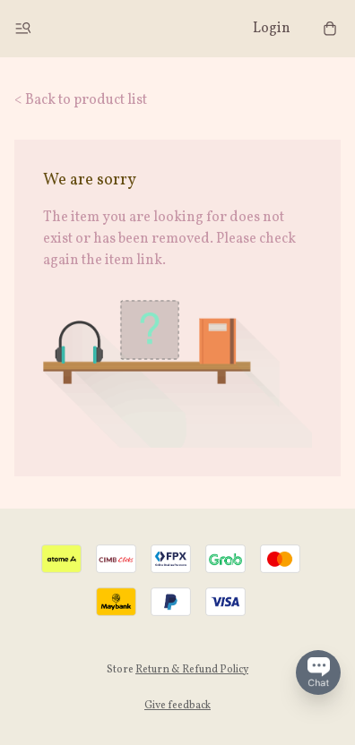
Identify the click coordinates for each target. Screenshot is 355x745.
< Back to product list (80, 100)
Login (271, 29)
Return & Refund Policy (191, 670)
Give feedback (177, 705)
